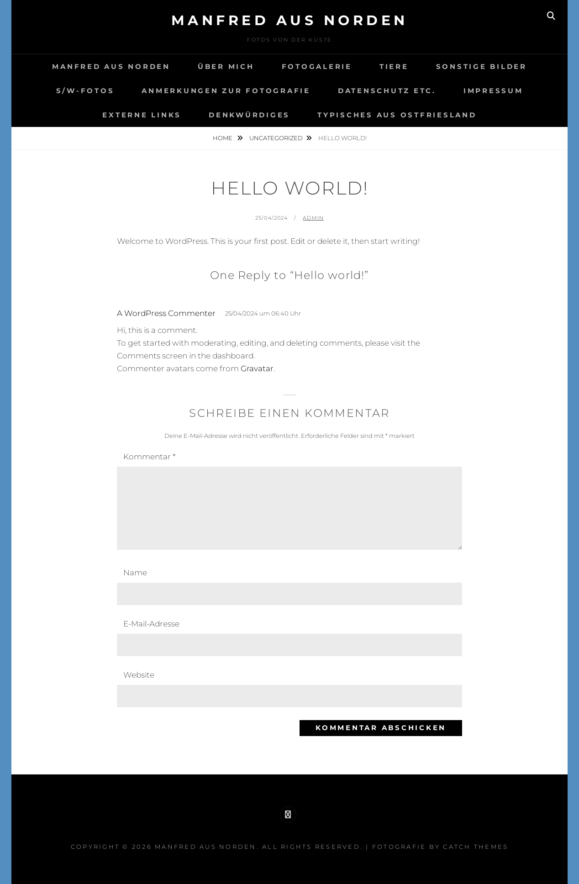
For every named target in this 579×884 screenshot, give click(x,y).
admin (313, 218)
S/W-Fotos (85, 90)
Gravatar (257, 368)
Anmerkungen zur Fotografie (226, 90)
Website (138, 674)
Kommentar (149, 456)
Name (135, 572)
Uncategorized (276, 138)
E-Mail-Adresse (151, 623)
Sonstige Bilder (481, 66)
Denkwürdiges (249, 114)
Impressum (493, 90)
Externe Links (141, 114)
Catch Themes (475, 846)
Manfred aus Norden (289, 20)
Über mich (226, 66)
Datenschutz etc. (387, 90)
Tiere (394, 66)
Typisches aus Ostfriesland (397, 114)
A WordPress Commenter (166, 313)
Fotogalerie (317, 66)
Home (223, 138)
